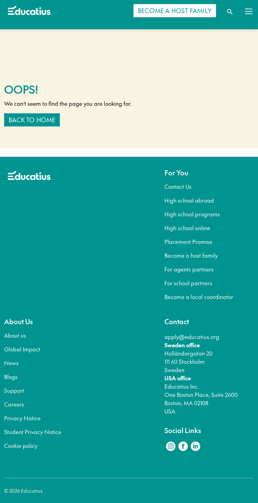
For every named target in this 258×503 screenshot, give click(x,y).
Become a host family (191, 255)
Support (14, 390)
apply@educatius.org (191, 336)
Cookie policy (20, 445)
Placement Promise (188, 241)
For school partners (188, 283)
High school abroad (189, 200)
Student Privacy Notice (32, 431)
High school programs (192, 214)
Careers (14, 404)
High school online (187, 228)
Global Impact (22, 349)
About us (15, 335)
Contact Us (178, 186)
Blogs (11, 376)
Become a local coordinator (198, 296)
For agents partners (189, 269)
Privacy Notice (22, 418)
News (11, 363)
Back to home (32, 119)
